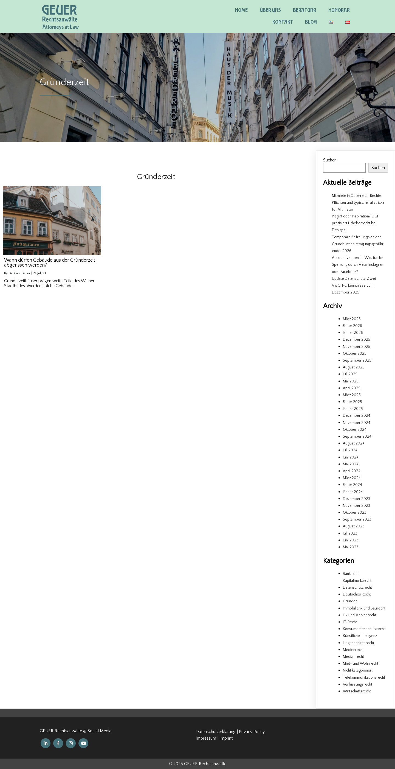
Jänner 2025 (353, 409)
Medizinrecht (353, 657)
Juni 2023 (351, 540)
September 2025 (357, 360)
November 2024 (356, 423)
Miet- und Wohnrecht (360, 663)
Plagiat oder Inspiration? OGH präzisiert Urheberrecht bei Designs (356, 223)
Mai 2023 (351, 547)
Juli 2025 (350, 374)
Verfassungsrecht (357, 684)
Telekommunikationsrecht (364, 677)
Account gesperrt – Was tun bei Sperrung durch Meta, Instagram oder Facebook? (358, 265)
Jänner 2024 (353, 492)
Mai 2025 (351, 381)
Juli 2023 (350, 533)
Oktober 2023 (354, 512)
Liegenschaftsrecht (358, 643)
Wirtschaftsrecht (357, 691)
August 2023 (354, 526)
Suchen (330, 160)
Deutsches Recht (357, 594)
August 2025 (354, 367)
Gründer (350, 601)
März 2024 (352, 478)
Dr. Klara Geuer (19, 273)
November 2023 (356, 506)
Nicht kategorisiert (358, 670)
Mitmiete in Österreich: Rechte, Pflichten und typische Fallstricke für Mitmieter (358, 203)
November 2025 (356, 347)
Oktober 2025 (354, 353)
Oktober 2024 (354, 429)
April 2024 (351, 471)
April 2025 (351, 388)
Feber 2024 (352, 485)
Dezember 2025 (356, 339)
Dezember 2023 (356, 499)
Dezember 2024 (356, 415)
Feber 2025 (352, 402)
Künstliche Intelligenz (360, 636)
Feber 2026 (352, 326)
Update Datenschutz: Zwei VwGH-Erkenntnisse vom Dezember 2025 (354, 285)
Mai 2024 (351, 464)
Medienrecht (353, 650)
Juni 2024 (351, 457)
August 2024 (354, 443)
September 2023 (357, 519)
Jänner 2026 (353, 333)
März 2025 (352, 395)
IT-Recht (350, 622)
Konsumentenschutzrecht (364, 629)
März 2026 (352, 319)
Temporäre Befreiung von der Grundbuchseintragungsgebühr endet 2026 (357, 244)
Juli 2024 (350, 450)
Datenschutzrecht (357, 587)
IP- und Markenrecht (359, 615)
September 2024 (357, 436)
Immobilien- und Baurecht (364, 608)
